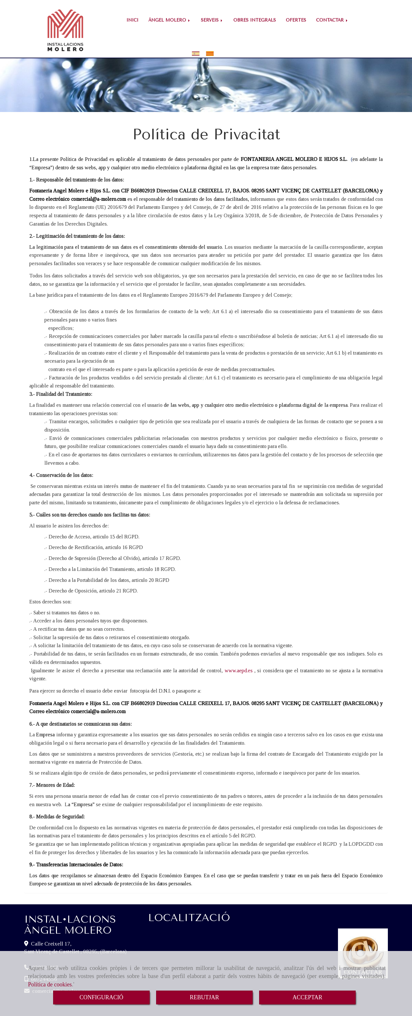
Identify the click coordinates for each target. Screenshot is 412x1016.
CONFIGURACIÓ (101, 997)
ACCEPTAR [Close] (308, 997)
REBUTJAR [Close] (204, 997)
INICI (132, 20)
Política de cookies (50, 984)
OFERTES (296, 20)
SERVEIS (212, 20)
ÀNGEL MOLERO (169, 20)
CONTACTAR (332, 20)
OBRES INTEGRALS (254, 20)
